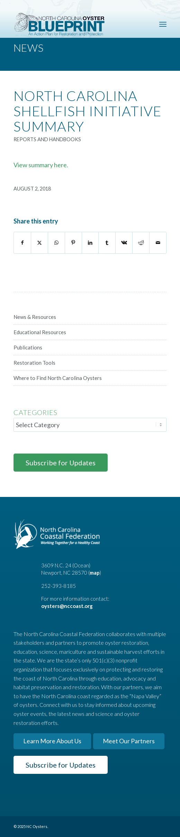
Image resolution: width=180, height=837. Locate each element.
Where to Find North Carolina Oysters (58, 378)
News (28, 47)
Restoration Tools (34, 363)
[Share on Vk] (124, 242)
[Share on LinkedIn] (90, 242)
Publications (28, 347)
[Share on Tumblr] (107, 242)
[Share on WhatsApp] (56, 242)
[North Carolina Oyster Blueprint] (75, 24)
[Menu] (162, 24)
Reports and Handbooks (47, 139)
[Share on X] (39, 242)
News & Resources (35, 317)
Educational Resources (40, 332)
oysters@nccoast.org (67, 606)
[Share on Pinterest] (73, 242)
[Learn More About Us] (52, 741)
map (95, 572)
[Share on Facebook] (22, 242)
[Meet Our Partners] (128, 741)
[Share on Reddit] (141, 242)
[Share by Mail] (158, 242)
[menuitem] (162, 24)
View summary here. (41, 165)
